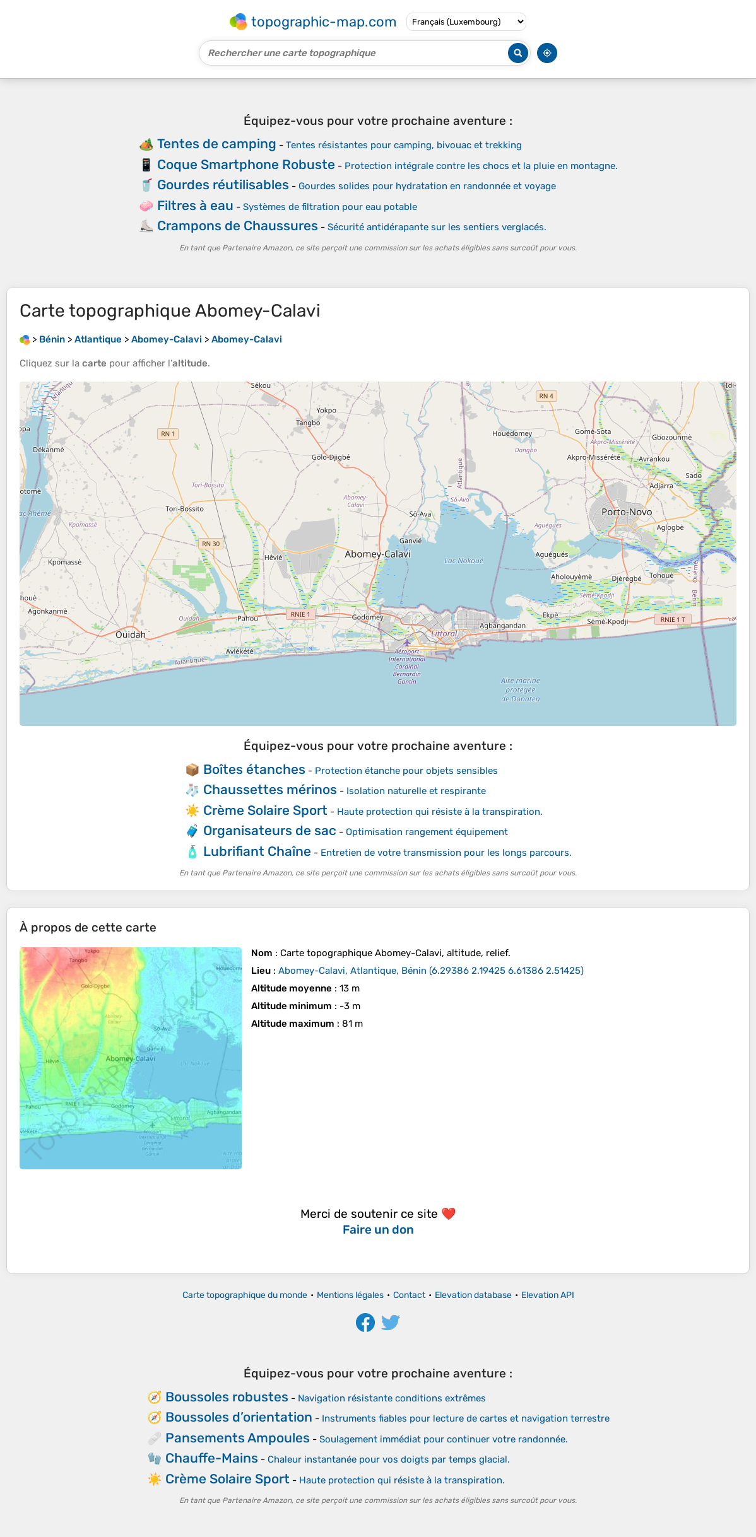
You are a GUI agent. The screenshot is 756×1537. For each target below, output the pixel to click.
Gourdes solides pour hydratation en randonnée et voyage (427, 186)
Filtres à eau (195, 205)
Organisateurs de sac (269, 830)
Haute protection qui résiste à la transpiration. (440, 811)
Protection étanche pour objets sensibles (406, 770)
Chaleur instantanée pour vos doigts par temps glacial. (389, 1459)
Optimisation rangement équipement (427, 832)
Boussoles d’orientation (238, 1417)
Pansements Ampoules (237, 1438)
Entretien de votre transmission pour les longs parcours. (446, 852)
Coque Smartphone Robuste (246, 164)
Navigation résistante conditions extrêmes (392, 1398)
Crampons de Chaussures (237, 225)
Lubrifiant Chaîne (257, 851)
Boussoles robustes (226, 1397)
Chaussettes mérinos (270, 789)
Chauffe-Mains (211, 1458)
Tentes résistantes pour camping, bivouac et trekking (404, 145)
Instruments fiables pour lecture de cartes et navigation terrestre (466, 1418)
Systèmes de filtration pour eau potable (330, 207)
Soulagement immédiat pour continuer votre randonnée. (443, 1439)
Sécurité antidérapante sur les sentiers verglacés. (437, 227)
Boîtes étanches (254, 769)
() (431, 970)
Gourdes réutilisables (223, 184)
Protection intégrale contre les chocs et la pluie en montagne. (481, 166)
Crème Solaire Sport (265, 810)
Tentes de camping (216, 143)
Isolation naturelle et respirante (416, 791)
